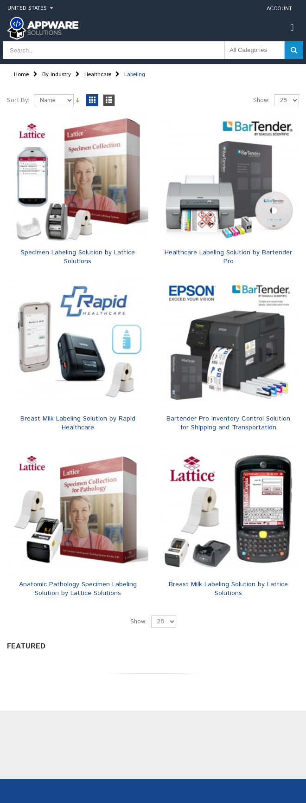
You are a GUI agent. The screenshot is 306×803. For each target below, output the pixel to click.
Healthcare (97, 74)
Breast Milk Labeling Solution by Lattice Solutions (228, 589)
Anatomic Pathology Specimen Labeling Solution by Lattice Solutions (78, 589)
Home (21, 74)
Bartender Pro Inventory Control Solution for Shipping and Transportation (228, 423)
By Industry (56, 74)
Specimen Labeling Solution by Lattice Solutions (78, 257)
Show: (261, 100)
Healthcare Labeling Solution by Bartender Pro (228, 257)
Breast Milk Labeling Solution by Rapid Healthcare (77, 423)
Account (279, 9)
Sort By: (18, 100)
